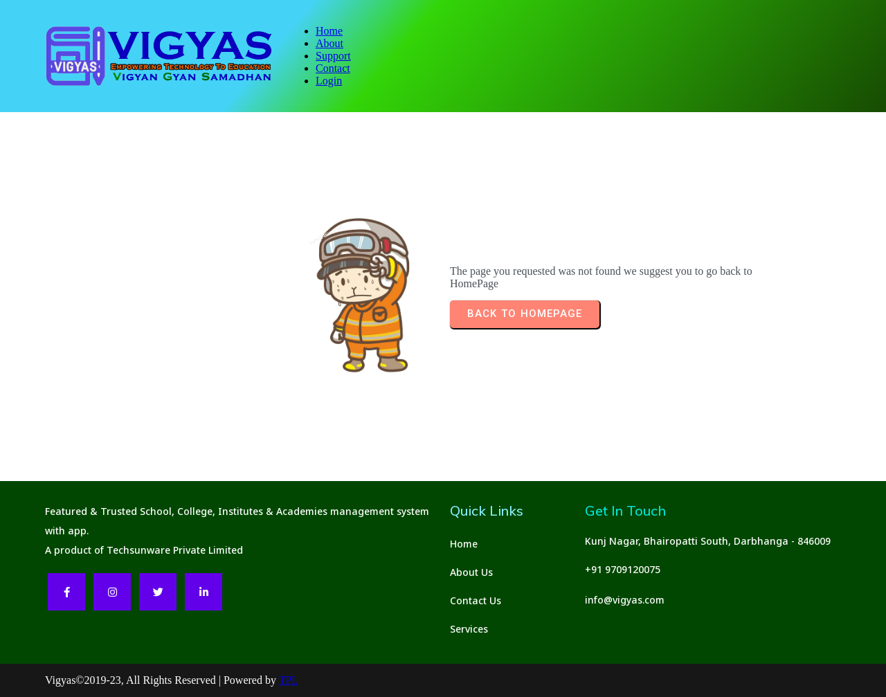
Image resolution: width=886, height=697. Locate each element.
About (329, 43)
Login (329, 81)
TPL (288, 680)
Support (333, 56)
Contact (333, 68)
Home (329, 31)
